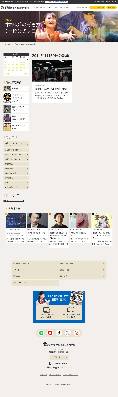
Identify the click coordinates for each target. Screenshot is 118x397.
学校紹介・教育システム (41, 7)
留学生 (16, 183)
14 (9, 65)
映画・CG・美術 (16, 173)
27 (5, 70)
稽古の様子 (16, 164)
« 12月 (6, 74)
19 (27, 65)
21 (9, 67)
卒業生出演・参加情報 (16, 155)
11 (24, 62)
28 (9, 70)
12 (27, 62)
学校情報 (84, 7)
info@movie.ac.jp (59, 367)
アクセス (60, 357)
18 (24, 65)
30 (17, 70)
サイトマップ (43, 375)
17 (21, 65)
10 (21, 62)
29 (13, 70)
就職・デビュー (70, 7)
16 (17, 65)
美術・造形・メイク (16, 187)
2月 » (26, 74)
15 (13, 65)
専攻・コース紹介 (54, 7)
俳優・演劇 (16, 169)
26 (27, 67)
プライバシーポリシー (55, 375)
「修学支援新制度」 (58, 1)
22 (13, 67)
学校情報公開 (99, 1)
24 (21, 67)
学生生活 (62, 7)
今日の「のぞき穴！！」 (16, 150)
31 (21, 70)
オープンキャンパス (97, 7)
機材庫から (16, 178)
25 (24, 67)
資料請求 (111, 7)
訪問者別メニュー (111, 1)
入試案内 (78, 7)
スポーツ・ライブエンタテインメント (16, 144)
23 (17, 67)
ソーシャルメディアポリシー (70, 375)
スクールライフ (34, 270)
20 (5, 67)
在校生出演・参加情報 (16, 159)
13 (5, 65)
